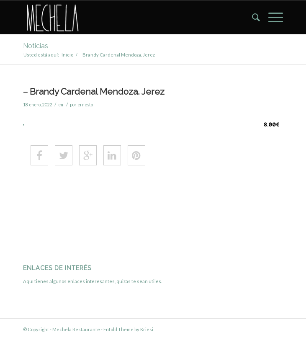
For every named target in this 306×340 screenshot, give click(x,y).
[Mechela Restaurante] (127, 17)
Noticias (35, 46)
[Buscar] (252, 17)
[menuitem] (252, 17)
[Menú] (271, 17)
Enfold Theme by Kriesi (128, 329)
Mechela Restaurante (76, 329)
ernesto (85, 104)
